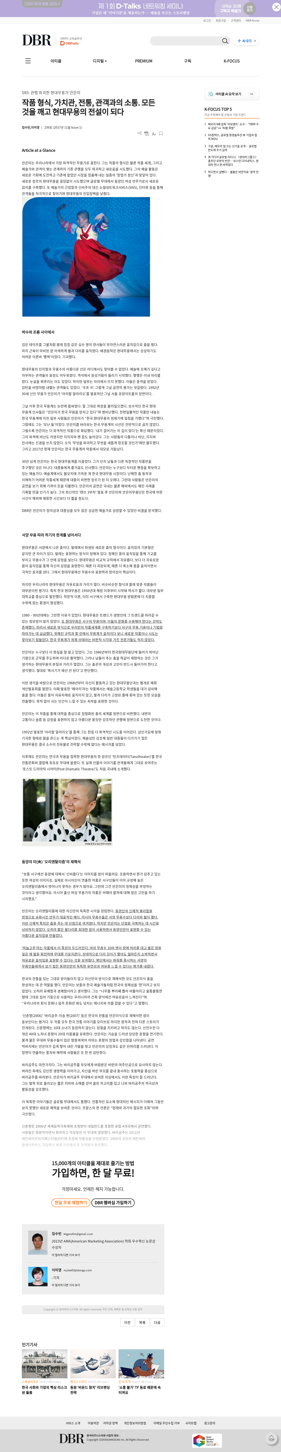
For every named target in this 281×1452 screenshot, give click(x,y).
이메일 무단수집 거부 (166, 1423)
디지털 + (100, 61)
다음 (157, 1322)
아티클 (56, 61)
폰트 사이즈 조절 (153, 133)
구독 (187, 61)
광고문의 (209, 1423)
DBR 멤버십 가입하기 (113, 1203)
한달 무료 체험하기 (71, 1203)
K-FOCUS (232, 61)
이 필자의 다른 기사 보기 (66, 1255)
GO (251, 93)
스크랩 (160, 133)
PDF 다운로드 (146, 133)
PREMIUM (143, 61)
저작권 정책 (110, 1423)
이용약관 (93, 1423)
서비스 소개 (73, 1423)
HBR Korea (252, 20)
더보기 (139, 133)
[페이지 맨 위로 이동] (273, 1440)
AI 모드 (247, 40)
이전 (127, 1322)
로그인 (207, 20)
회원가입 (221, 20)
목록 (142, 1322)
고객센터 (236, 20)
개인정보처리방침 (135, 1423)
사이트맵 (190, 1423)
